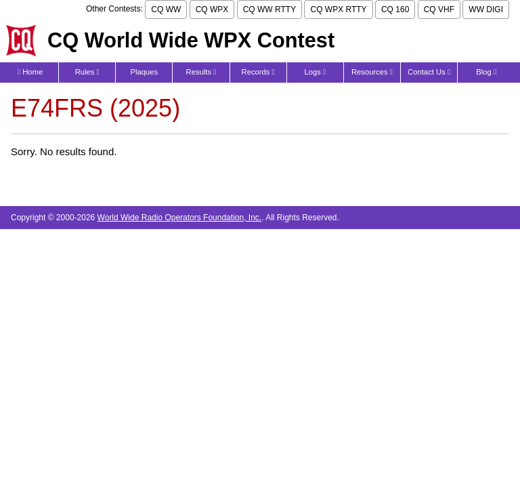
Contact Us (429, 72)
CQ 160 (395, 9)
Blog (486, 72)
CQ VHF (439, 9)
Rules (87, 72)
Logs (315, 72)
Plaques (144, 72)
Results (201, 72)
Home (30, 72)
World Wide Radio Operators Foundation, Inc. (180, 217)
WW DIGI (486, 9)
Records (258, 72)
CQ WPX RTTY (338, 9)
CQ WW (166, 9)
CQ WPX (212, 9)
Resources (372, 72)
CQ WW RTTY (269, 9)
